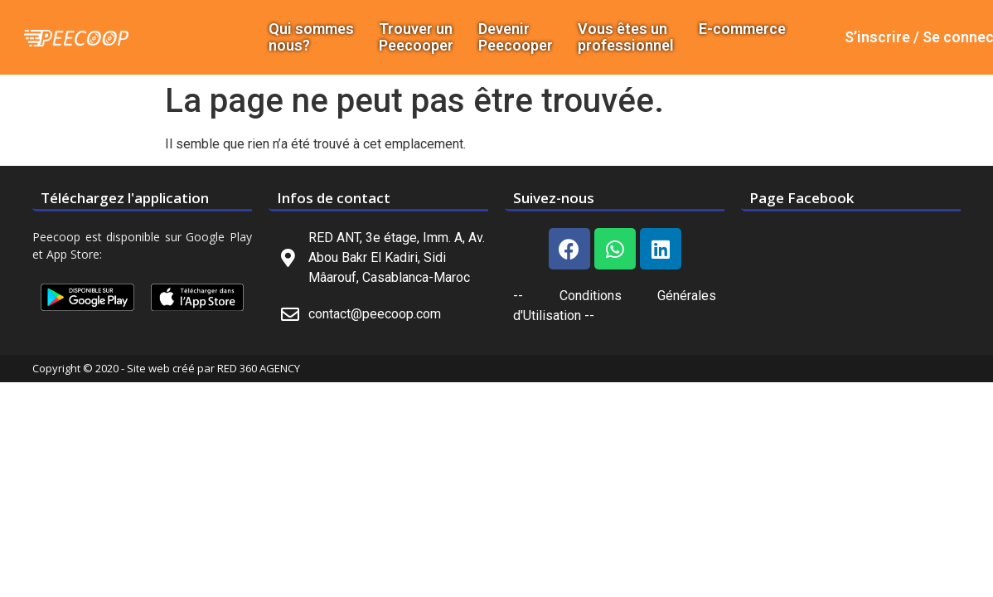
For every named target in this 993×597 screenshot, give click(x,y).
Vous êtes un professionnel (626, 37)
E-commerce (742, 29)
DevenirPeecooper (515, 37)
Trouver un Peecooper (416, 37)
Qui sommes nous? (311, 37)
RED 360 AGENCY (258, 368)
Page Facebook (801, 197)
